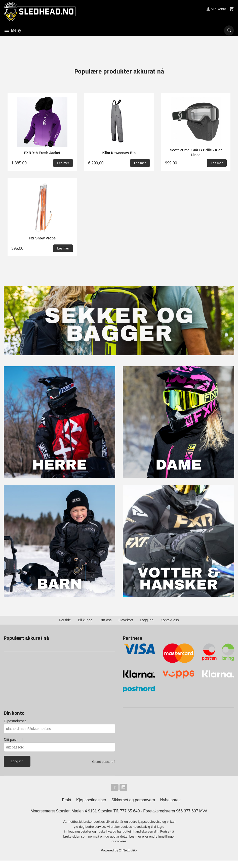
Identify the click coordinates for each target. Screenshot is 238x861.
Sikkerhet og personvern (133, 801)
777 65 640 (130, 812)
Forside (65, 620)
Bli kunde (85, 620)
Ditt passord (13, 740)
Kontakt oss (170, 620)
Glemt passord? (103, 762)
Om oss (105, 620)
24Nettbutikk (128, 851)
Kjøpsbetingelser (91, 801)
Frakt (66, 801)
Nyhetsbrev (170, 801)
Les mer (135, 837)
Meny (12, 30)
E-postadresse (15, 721)
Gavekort (125, 620)
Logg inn (146, 620)
